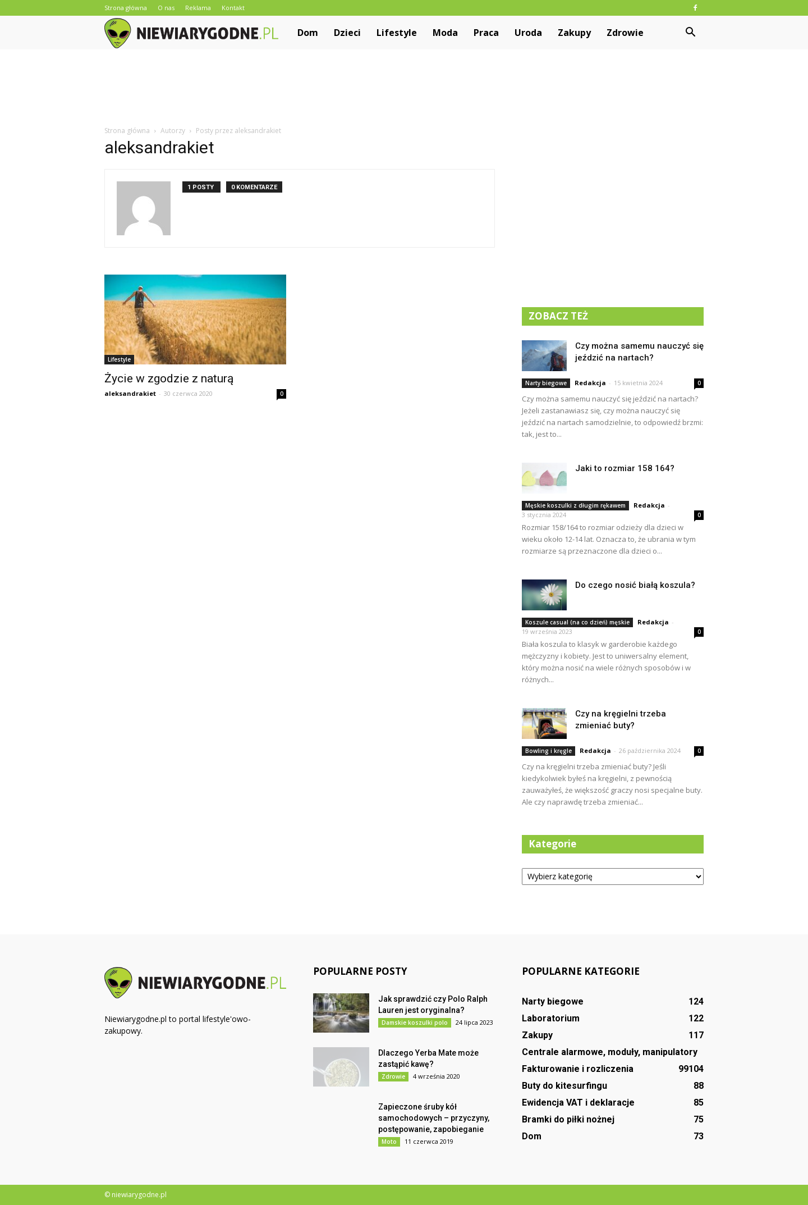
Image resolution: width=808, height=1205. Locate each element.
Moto (389, 1141)
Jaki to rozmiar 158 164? (624, 468)
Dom (307, 32)
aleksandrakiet (130, 393)
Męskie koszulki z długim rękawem (575, 505)
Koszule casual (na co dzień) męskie (577, 622)
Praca (486, 32)
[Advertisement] (404, 88)
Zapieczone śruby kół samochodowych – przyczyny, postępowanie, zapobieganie (433, 1118)
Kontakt (233, 7)
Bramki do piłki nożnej (568, 1119)
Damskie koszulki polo (415, 1022)
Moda (445, 32)
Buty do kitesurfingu (564, 1085)
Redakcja (590, 382)
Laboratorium (551, 1018)
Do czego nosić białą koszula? (635, 585)
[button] (690, 32)
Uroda (528, 32)
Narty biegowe (546, 383)
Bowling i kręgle (548, 751)
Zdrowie (625, 32)
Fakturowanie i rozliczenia (577, 1068)
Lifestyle (397, 32)
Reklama (198, 7)
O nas (166, 7)
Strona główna (125, 7)
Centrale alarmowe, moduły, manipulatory (609, 1052)
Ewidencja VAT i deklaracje (578, 1102)
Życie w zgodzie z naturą (168, 378)
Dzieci (347, 32)
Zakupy (574, 32)
